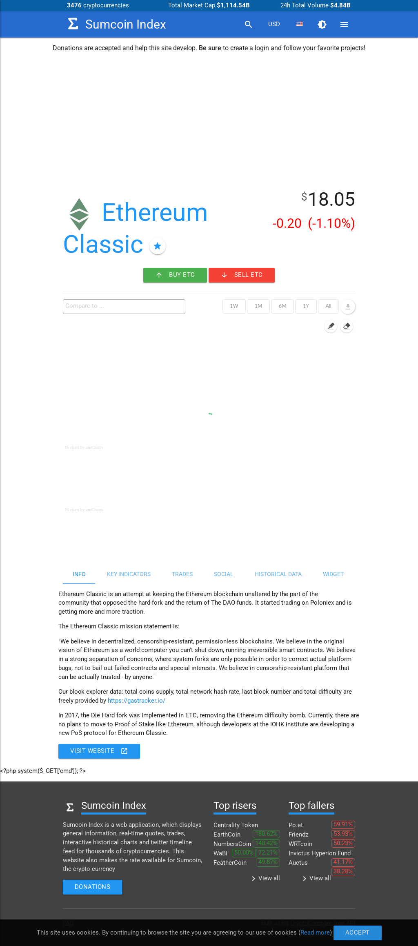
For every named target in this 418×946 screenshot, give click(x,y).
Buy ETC (175, 275)
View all (264, 879)
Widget (333, 574)
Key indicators (129, 574)
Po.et (296, 825)
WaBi (220, 853)
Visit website (99, 751)
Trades (182, 574)
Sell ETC (241, 275)
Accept (357, 932)
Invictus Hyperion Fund (320, 853)
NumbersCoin (232, 844)
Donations (93, 887)
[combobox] (274, 24)
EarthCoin (226, 834)
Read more (315, 932)
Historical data (278, 574)
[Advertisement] (209, 119)
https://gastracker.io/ (136, 700)
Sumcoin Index (114, 23)
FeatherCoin (230, 862)
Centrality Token (235, 825)
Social (223, 574)
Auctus (298, 862)
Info (79, 574)
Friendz (298, 834)
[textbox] (126, 306)
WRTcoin (300, 844)
